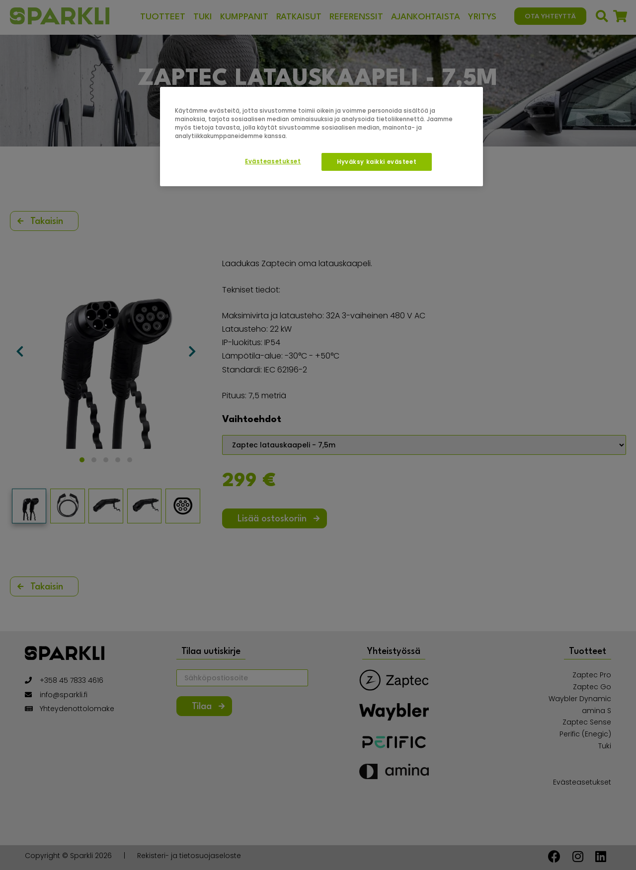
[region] (321, 136)
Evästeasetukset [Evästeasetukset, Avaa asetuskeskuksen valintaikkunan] (273, 161)
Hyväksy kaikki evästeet (376, 162)
